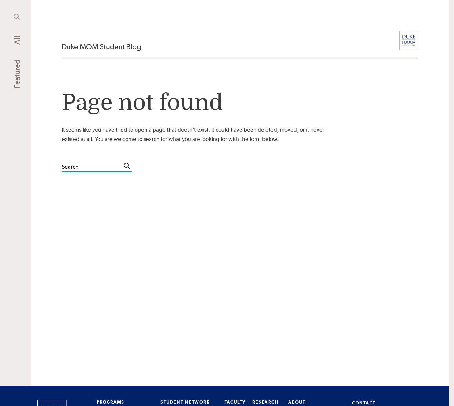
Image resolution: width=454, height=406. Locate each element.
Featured (17, 74)
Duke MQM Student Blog (101, 46)
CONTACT (363, 402)
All (17, 40)
